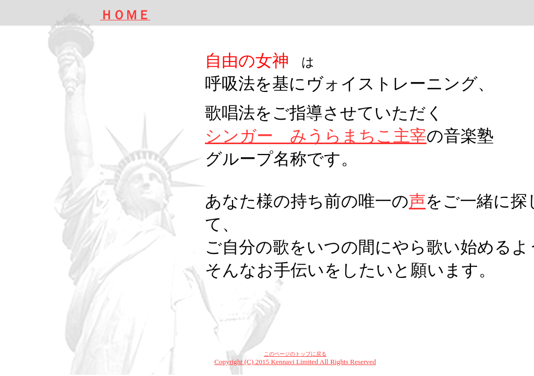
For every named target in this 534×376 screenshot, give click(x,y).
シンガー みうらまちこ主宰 (316, 135)
